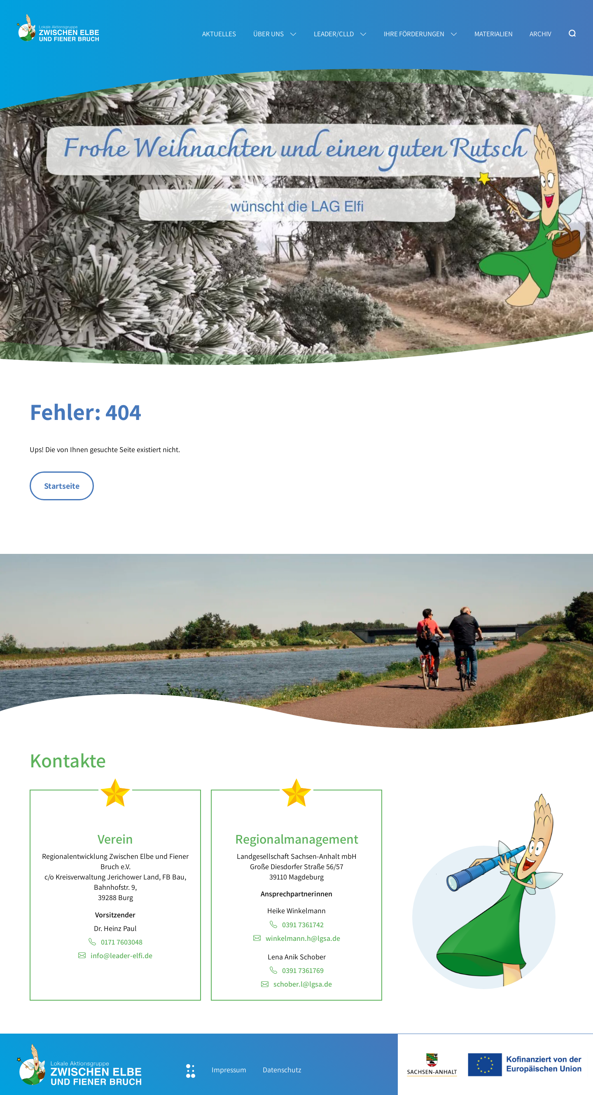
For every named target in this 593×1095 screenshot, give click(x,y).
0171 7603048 (121, 942)
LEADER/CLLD (334, 33)
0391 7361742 (303, 924)
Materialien (493, 33)
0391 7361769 (303, 970)
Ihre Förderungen (414, 33)
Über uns (268, 33)
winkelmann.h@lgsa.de (303, 938)
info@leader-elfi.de (121, 955)
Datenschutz (282, 1069)
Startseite (61, 486)
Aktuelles (219, 33)
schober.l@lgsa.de (302, 984)
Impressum (229, 1069)
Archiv (540, 33)
